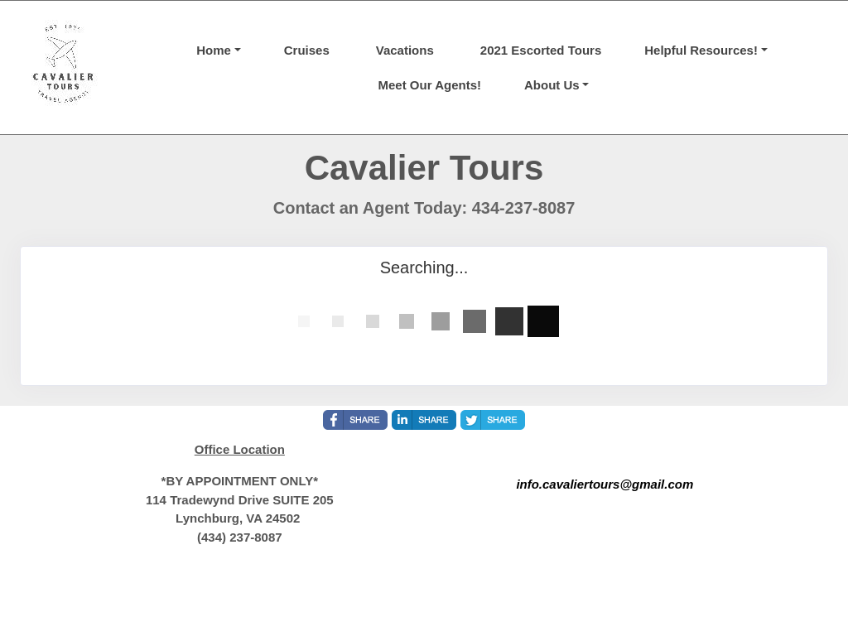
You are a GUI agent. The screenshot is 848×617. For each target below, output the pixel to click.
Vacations (405, 50)
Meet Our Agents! (429, 85)
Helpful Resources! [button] (701, 50)
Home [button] (213, 50)
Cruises (307, 50)
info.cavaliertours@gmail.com (604, 484)
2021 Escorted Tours (540, 50)
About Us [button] (552, 85)
